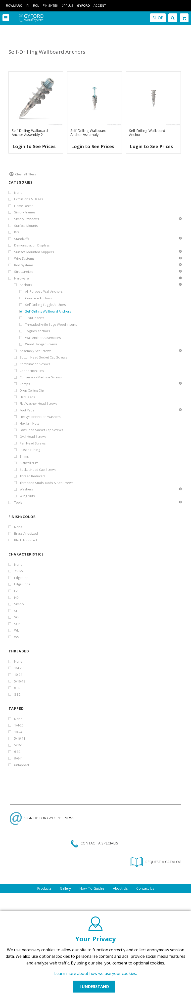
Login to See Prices (33, 146)
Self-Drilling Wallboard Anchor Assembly (88, 132)
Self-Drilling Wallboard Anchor (147, 132)
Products (44, 888)
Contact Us (145, 888)
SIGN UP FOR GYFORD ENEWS (42, 818)
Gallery (65, 888)
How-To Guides (91, 888)
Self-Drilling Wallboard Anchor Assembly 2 (30, 132)
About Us (120, 888)
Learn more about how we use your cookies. (95, 973)
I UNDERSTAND (94, 986)
